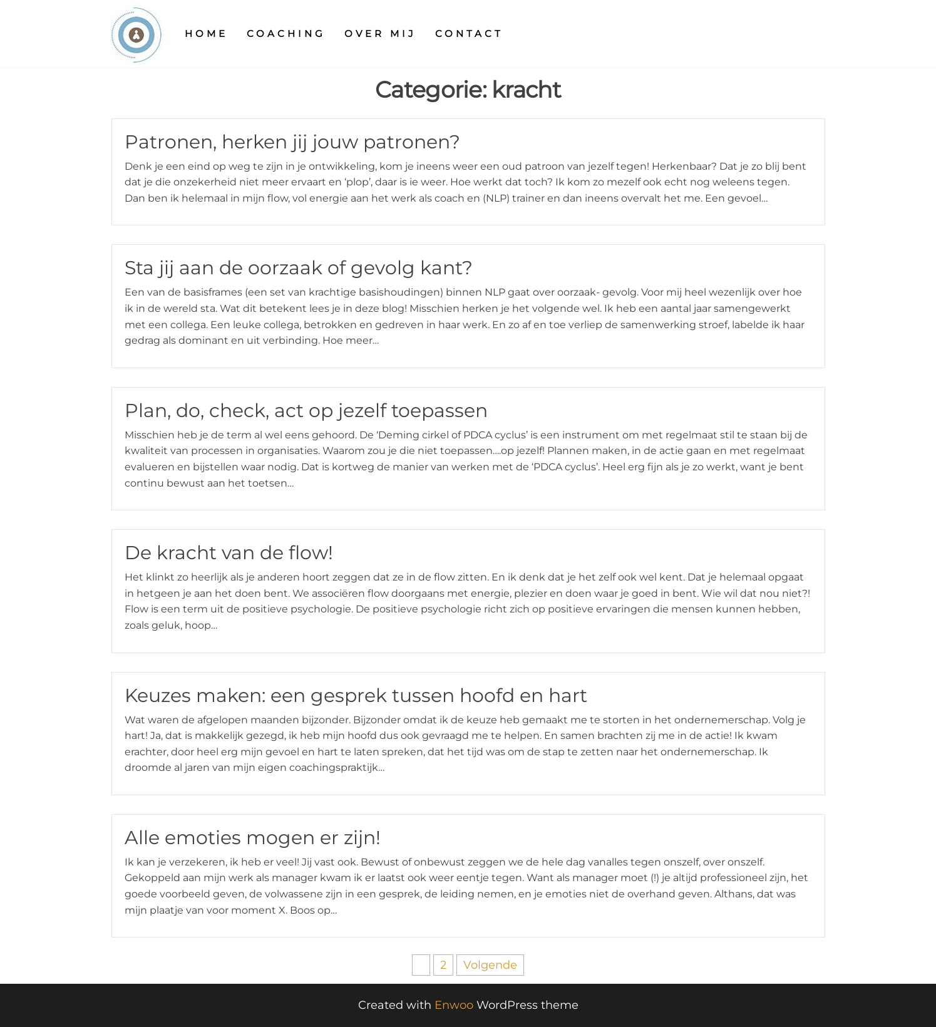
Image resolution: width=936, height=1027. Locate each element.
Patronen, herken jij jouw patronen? (292, 141)
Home (206, 33)
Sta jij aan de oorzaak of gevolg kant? (299, 267)
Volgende (490, 965)
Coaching (286, 33)
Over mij (380, 33)
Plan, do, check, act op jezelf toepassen (306, 410)
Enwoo (454, 1005)
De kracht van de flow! (229, 552)
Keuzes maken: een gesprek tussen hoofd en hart (356, 695)
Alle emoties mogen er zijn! (253, 837)
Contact (469, 33)
